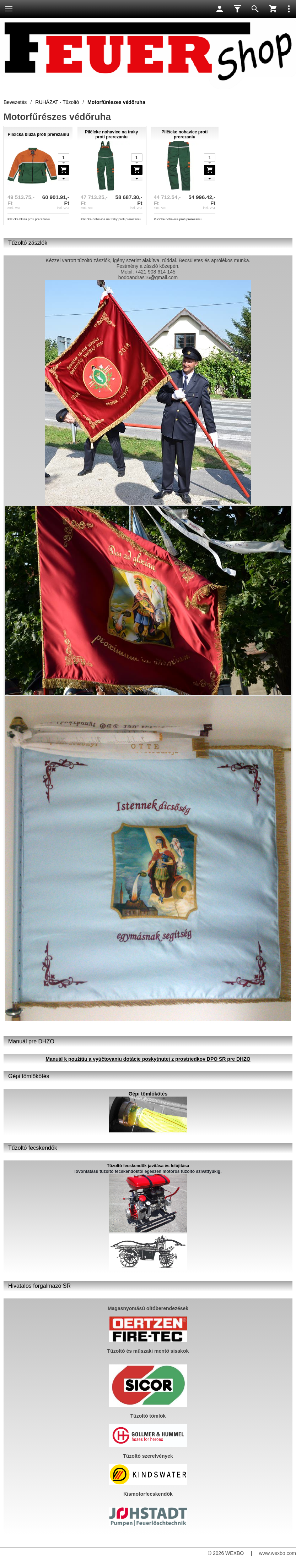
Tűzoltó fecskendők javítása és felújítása (148, 1165)
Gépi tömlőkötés (148, 1094)
